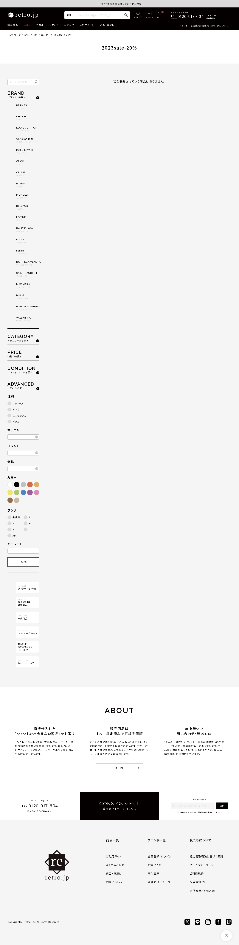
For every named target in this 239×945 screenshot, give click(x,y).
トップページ (14, 34)
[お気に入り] (138, 15)
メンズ (16, 409)
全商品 (40, 24)
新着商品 (12, 24)
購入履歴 (153, 873)
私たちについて (200, 840)
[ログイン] (149, 15)
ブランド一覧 (157, 840)
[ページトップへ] (226, 935)
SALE (27, 24)
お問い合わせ (114, 882)
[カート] (159, 15)
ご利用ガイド (87, 24)
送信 (222, 805)
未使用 (16, 517)
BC (30, 523)
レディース (18, 403)
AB (14, 535)
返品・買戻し (107, 24)
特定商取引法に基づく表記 (206, 856)
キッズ (16, 421)
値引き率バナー (42, 34)
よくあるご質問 (115, 865)
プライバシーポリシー (203, 865)
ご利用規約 (197, 873)
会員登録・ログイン (160, 856)
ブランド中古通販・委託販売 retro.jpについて (203, 25)
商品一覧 (112, 840)
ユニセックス (19, 415)
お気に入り (155, 865)
